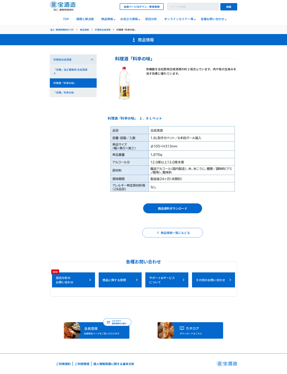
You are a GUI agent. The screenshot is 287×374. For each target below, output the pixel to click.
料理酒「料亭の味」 (65, 83)
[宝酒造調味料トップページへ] (63, 10)
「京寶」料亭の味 (63, 92)
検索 (228, 7)
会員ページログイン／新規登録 (142, 6)
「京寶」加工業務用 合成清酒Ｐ (70, 71)
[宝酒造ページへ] (227, 365)
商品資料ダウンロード (172, 208)
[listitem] (66, 19)
